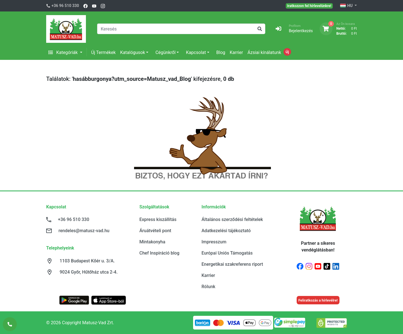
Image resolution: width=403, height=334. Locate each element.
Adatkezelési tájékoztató (226, 230)
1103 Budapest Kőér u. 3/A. (87, 261)
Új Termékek (103, 52)
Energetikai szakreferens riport (232, 264)
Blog (220, 52)
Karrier (236, 52)
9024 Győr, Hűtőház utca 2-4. (89, 272)
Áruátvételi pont (155, 230)
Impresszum (214, 241)
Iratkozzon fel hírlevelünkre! (309, 5)
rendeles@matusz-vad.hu (83, 230)
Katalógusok (132, 52)
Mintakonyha (152, 241)
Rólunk (208, 286)
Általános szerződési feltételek (232, 219)
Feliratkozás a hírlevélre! (318, 300)
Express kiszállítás (157, 219)
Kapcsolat (196, 52)
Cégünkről (165, 52)
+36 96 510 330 (65, 5)
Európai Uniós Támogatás (227, 253)
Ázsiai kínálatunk (264, 52)
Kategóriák (63, 52)
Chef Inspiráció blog (159, 253)
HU (346, 5)
